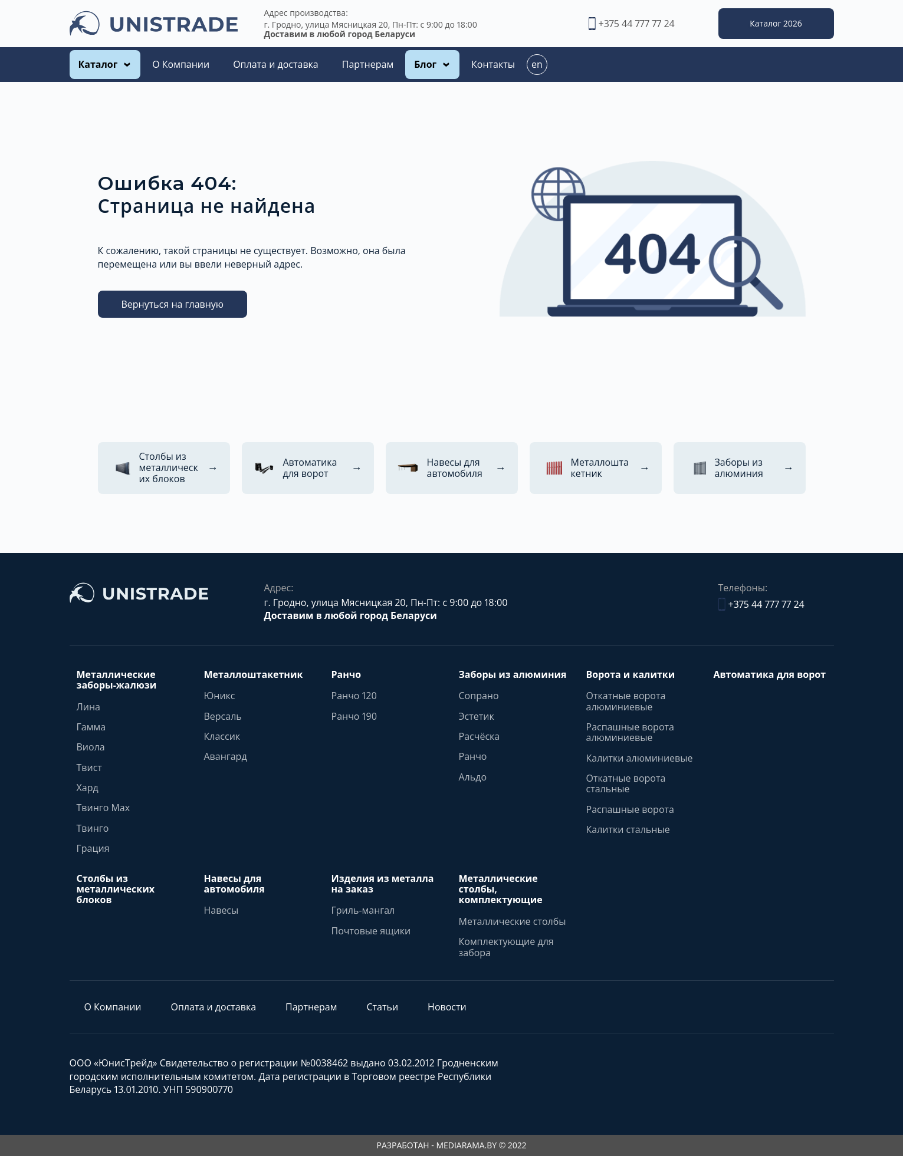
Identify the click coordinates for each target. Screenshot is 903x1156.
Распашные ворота (630, 809)
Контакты (493, 64)
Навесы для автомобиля (234, 884)
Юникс (219, 695)
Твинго (93, 828)
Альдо (473, 777)
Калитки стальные (628, 829)
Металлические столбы (512, 921)
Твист (89, 767)
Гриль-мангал (363, 910)
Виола (91, 747)
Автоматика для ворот (770, 674)
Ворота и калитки (630, 674)
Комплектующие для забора (506, 947)
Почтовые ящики (371, 931)
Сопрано (479, 695)
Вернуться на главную (173, 304)
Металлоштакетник (253, 674)
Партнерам (367, 64)
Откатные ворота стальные (626, 784)
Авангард (225, 756)
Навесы (221, 910)
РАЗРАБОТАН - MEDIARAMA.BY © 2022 (452, 1145)
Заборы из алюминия (513, 674)
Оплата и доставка (275, 64)
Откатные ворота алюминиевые (626, 701)
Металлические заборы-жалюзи (117, 680)
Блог (425, 64)
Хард (87, 787)
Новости (447, 1006)
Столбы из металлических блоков (116, 889)
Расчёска (479, 736)
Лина (88, 706)
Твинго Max (103, 807)
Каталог (98, 64)
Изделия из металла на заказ (382, 884)
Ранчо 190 (354, 716)
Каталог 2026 (776, 23)
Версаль (223, 716)
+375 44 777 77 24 (632, 23)
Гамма (91, 727)
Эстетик (476, 716)
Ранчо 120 (354, 695)
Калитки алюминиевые (639, 758)
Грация (93, 848)
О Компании (180, 64)
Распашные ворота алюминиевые (630, 732)
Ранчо (346, 674)
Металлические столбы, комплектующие (501, 889)
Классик (222, 736)
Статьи (382, 1006)
